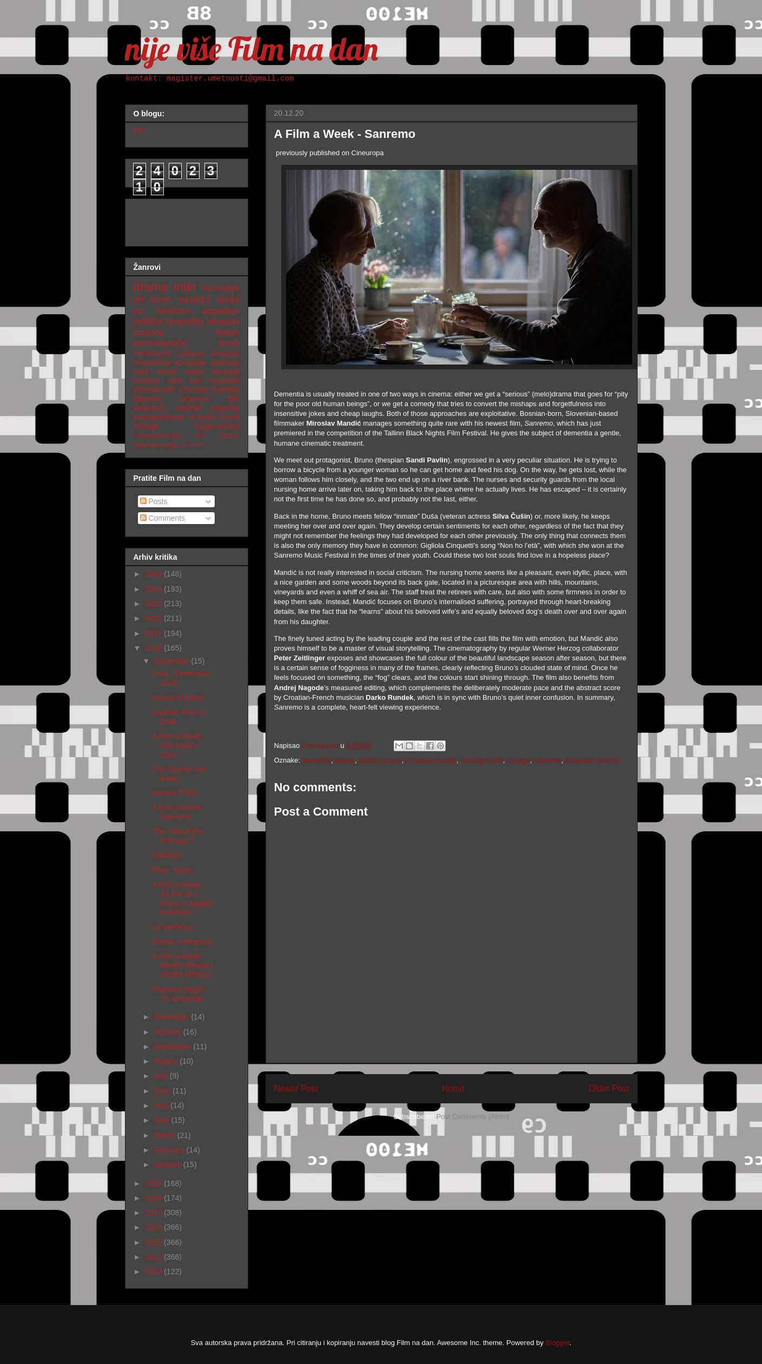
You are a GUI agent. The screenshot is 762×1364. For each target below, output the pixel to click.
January (168, 1164)
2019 (154, 1183)
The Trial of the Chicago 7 (177, 836)
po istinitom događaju (187, 311)
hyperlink (224, 380)
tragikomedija (216, 426)
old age (518, 760)
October (168, 1032)
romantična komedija (170, 362)
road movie (155, 371)
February (170, 1150)
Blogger (557, 1343)
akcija (228, 299)
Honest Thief (173, 793)
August (167, 1061)
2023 (154, 603)
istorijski (223, 321)
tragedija (225, 407)
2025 (154, 574)
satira (194, 371)
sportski (188, 407)
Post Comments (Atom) (472, 1117)
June (163, 1091)
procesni (195, 398)
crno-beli (193, 389)
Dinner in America (182, 941)
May (162, 1105)
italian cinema (380, 760)
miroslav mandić (431, 760)
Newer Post (296, 1088)
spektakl (225, 371)
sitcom (229, 435)
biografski (184, 321)
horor (160, 299)
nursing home (481, 760)
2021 (154, 633)
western (147, 380)
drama (345, 760)
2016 (154, 1227)
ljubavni (191, 353)
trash (229, 343)
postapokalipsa (159, 417)
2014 (154, 1257)
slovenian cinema (592, 760)
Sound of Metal (177, 697)
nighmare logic (156, 445)
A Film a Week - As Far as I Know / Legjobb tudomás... (182, 898)
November (172, 1016)
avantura (224, 362)
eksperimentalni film (170, 435)
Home (453, 1088)
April (162, 1120)
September (173, 1046)
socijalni (193, 299)
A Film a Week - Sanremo (179, 812)
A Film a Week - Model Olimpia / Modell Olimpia (182, 965)
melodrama (152, 353)
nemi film (192, 445)
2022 (154, 618)
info (140, 130)
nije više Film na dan (251, 48)
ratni (174, 380)
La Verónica (172, 927)
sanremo (547, 760)
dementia (316, 760)
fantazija (225, 353)
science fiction (187, 332)
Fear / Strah (172, 870)
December (172, 661)
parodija (226, 389)
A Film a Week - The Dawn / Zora (179, 745)
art (139, 299)
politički (148, 321)
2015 (154, 1242)
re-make (202, 417)
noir (195, 380)
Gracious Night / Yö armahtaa (179, 994)
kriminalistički (160, 343)
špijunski (148, 398)
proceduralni (154, 389)
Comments (162, 518)
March (165, 1135)
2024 (154, 589)
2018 (154, 1198)
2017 (154, 1212)
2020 (154, 648)
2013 (154, 1271)
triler (185, 287)
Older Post (609, 1088)
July (162, 1075)
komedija (221, 288)
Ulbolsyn (166, 855)
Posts (154, 501)
